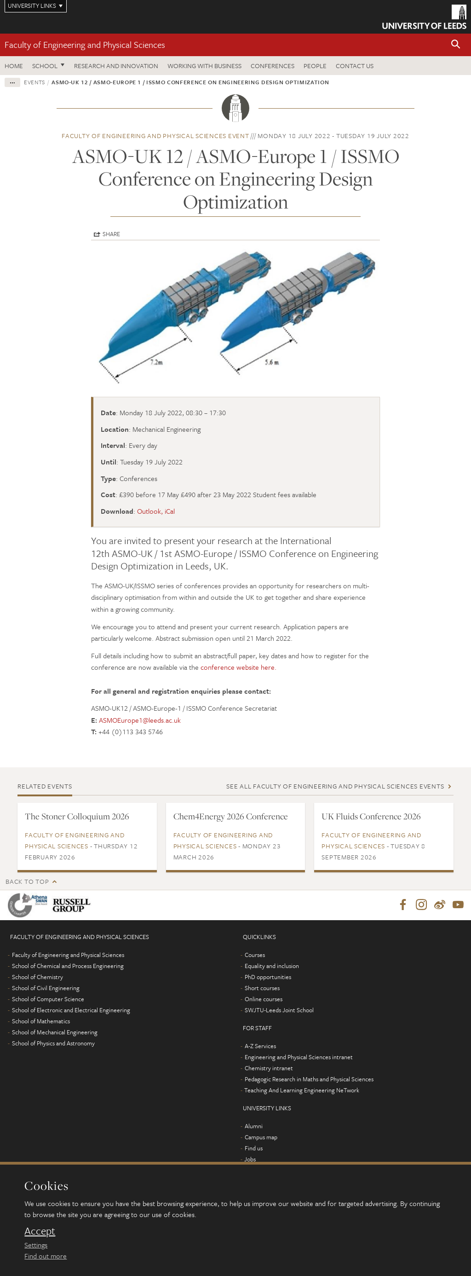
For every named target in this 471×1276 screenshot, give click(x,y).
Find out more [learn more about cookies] (45, 1256)
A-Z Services (260, 1046)
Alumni (254, 1126)
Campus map (261, 1137)
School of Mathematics (41, 1021)
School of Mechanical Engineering (55, 1032)
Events (34, 82)
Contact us (354, 65)
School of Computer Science (48, 999)
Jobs (250, 1159)
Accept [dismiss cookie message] (39, 1230)
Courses (255, 955)
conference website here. (238, 667)
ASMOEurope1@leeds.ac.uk (140, 720)
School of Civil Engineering (46, 988)
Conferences (272, 65)
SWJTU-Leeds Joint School (279, 1010)
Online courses (263, 999)
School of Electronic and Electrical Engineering (71, 1010)
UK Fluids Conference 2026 (371, 816)
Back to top (27, 881)
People (315, 65)
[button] (455, 44)
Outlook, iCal (156, 511)
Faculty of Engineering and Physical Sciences (85, 44)
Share (111, 233)
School (44, 65)
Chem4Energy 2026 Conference (230, 816)
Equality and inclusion (272, 966)
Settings (35, 1245)
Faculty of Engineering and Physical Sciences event (155, 135)
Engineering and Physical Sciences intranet (299, 1057)
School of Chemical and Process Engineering (68, 966)
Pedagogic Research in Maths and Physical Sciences (309, 1079)
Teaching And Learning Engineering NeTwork (301, 1090)
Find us (254, 1148)
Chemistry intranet (269, 1068)
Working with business (204, 65)
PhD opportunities (268, 977)
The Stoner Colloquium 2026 (77, 816)
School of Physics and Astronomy (53, 1043)
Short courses (262, 988)
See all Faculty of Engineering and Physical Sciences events (335, 786)
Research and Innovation (116, 65)
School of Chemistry (37, 977)
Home (14, 65)
